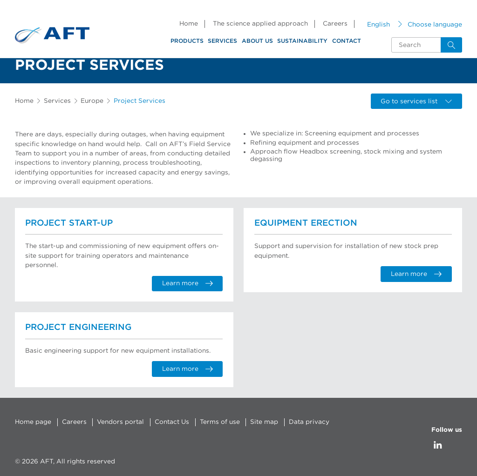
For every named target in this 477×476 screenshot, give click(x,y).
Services (222, 41)
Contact (346, 41)
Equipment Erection (305, 223)
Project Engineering (78, 327)
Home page (33, 422)
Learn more (187, 283)
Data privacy (309, 422)
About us (257, 41)
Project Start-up (69, 223)
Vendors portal (120, 422)
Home (188, 23)
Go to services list (416, 101)
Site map (264, 422)
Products (187, 41)
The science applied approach (260, 23)
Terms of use (220, 422)
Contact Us (172, 422)
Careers (335, 23)
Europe (92, 101)
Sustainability (302, 41)
